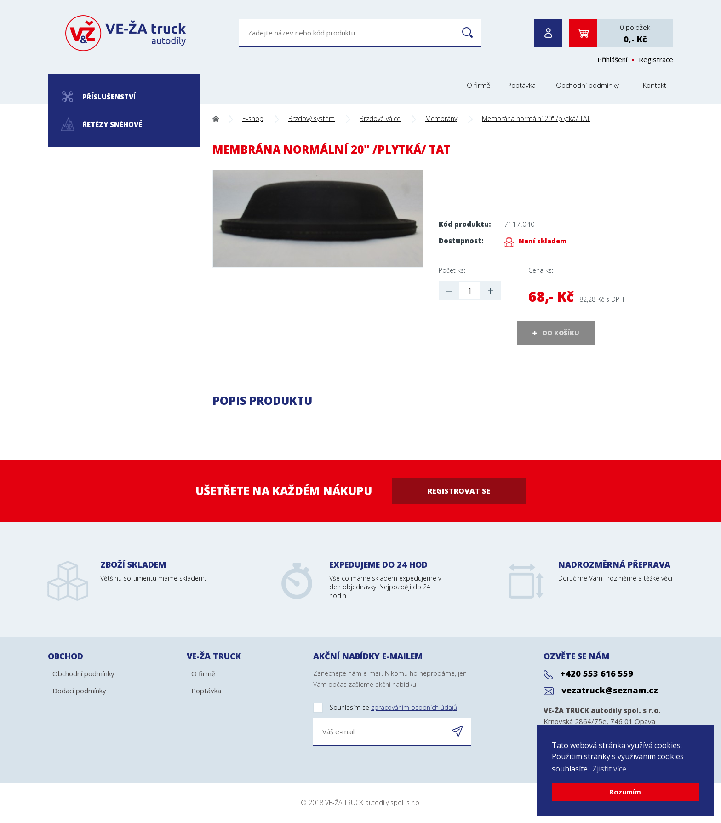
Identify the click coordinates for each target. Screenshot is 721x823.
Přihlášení (612, 59)
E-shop (252, 118)
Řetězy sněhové (102, 124)
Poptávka (521, 85)
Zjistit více (609, 769)
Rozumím (625, 792)
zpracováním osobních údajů (414, 707)
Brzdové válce (380, 118)
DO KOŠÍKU (561, 332)
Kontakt (654, 85)
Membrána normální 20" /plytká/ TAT (536, 118)
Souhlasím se (385, 708)
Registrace (656, 59)
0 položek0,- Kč (635, 34)
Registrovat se (459, 491)
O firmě (478, 85)
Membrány (441, 118)
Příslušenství (99, 96)
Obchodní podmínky (587, 85)
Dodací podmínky (79, 690)
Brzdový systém (311, 118)
